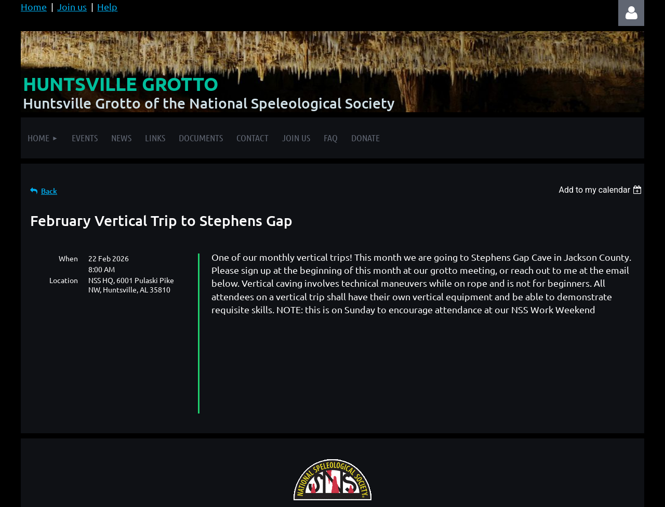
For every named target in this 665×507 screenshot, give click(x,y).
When (68, 258)
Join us (72, 6)
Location (63, 280)
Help (107, 6)
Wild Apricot (520, 493)
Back (49, 191)
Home (34, 6)
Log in (631, 13)
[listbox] (601, 189)
